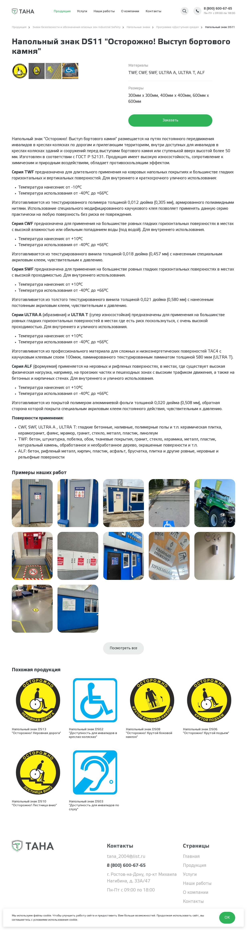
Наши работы (104, 11)
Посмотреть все (123, 648)
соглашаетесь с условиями (29, 920)
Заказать (170, 120)
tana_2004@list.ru (126, 857)
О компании (130, 11)
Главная (191, 857)
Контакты (153, 11)
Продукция (62, 11)
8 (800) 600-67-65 (218, 8)
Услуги (82, 11)
